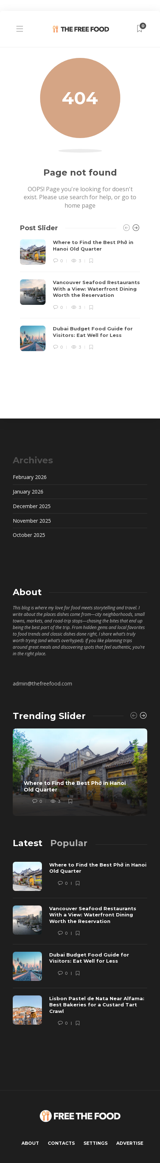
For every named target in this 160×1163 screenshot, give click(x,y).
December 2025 (32, 506)
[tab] (27, 843)
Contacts (61, 1143)
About (30, 1143)
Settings (95, 1143)
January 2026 (28, 491)
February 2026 (30, 477)
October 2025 (29, 534)
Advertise (129, 1143)
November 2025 (32, 520)
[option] (80, 295)
